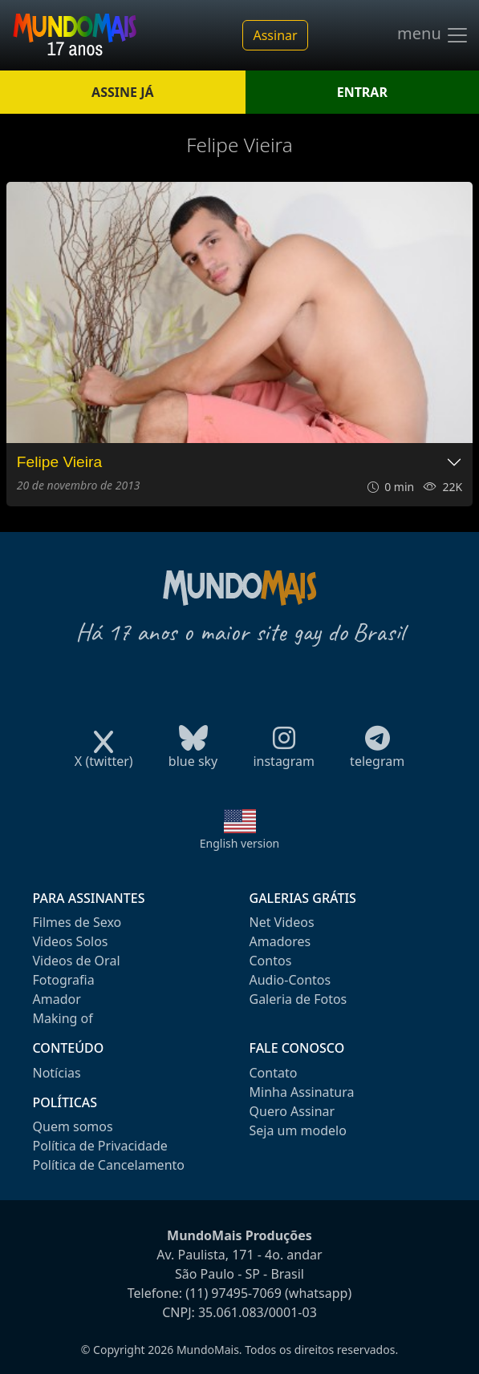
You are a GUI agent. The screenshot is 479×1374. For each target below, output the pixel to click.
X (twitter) (104, 756)
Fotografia (64, 980)
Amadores (280, 941)
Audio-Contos (290, 980)
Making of (63, 1018)
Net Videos (282, 922)
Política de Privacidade (100, 1145)
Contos (271, 960)
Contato (274, 1073)
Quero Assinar (292, 1111)
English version (240, 843)
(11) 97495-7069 (233, 1293)
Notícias (57, 1073)
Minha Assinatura (302, 1092)
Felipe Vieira (59, 461)
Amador (57, 999)
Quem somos (73, 1126)
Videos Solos (70, 941)
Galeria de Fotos (298, 999)
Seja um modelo (298, 1130)
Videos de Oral (76, 960)
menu (433, 35)
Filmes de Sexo (77, 922)
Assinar (275, 35)
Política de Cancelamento (109, 1165)
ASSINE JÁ (122, 92)
